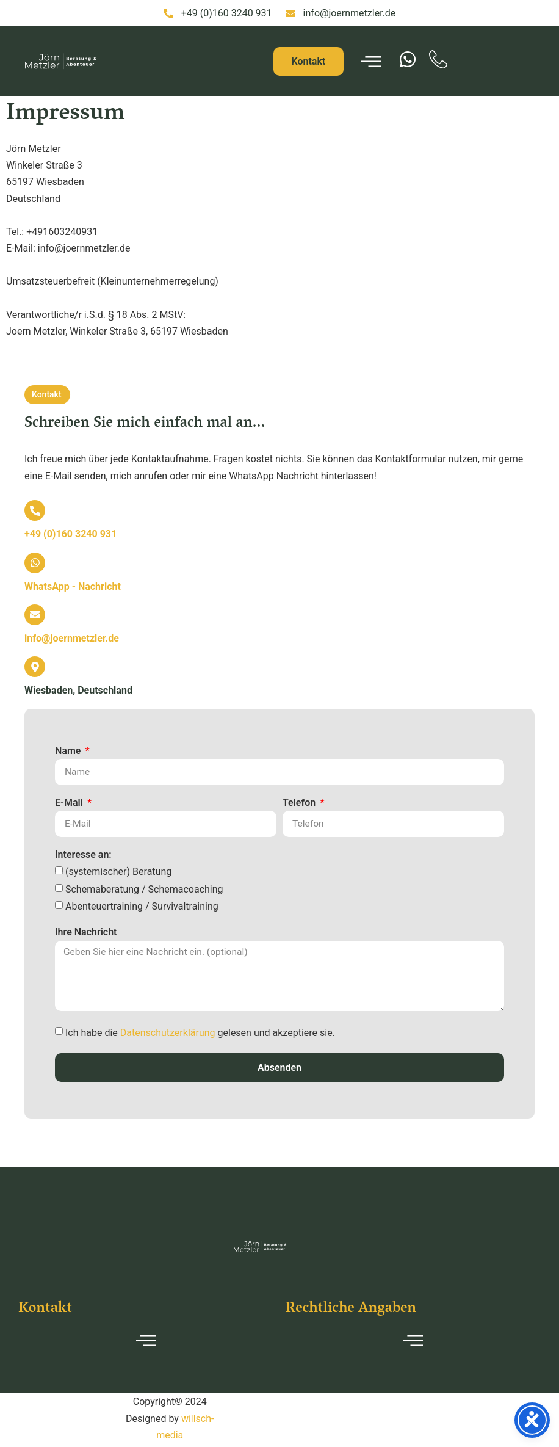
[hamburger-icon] (371, 61)
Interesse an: (83, 855)
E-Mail (70, 802)
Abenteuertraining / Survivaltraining (141, 907)
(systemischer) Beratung (118, 873)
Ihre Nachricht (86, 933)
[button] (47, 394)
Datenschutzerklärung (167, 1035)
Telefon (300, 802)
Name (69, 750)
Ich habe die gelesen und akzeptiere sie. (200, 1035)
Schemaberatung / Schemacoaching (144, 890)
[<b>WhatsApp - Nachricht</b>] (34, 563)
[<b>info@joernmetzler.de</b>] (34, 614)
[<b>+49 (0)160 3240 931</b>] (34, 510)
